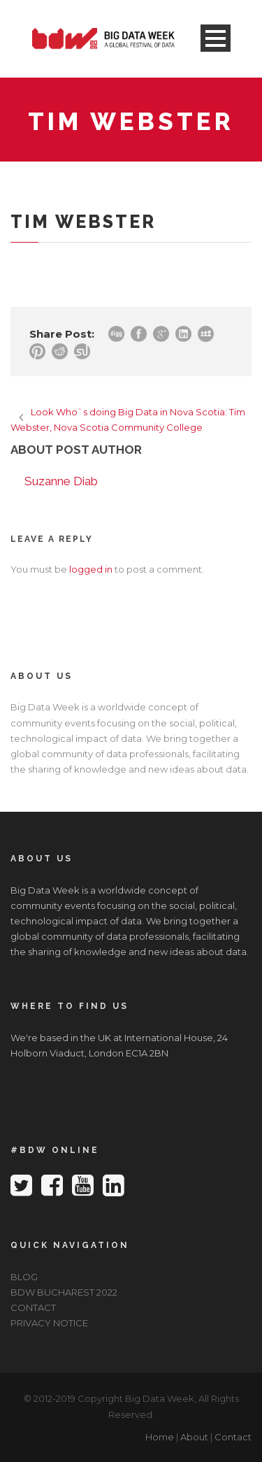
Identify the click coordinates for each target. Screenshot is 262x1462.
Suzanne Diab (61, 481)
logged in (90, 569)
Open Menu (216, 38)
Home (159, 1436)
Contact (233, 1436)
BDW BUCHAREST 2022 (63, 1292)
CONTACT (33, 1307)
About (194, 1436)
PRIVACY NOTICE (49, 1322)
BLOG (24, 1276)
